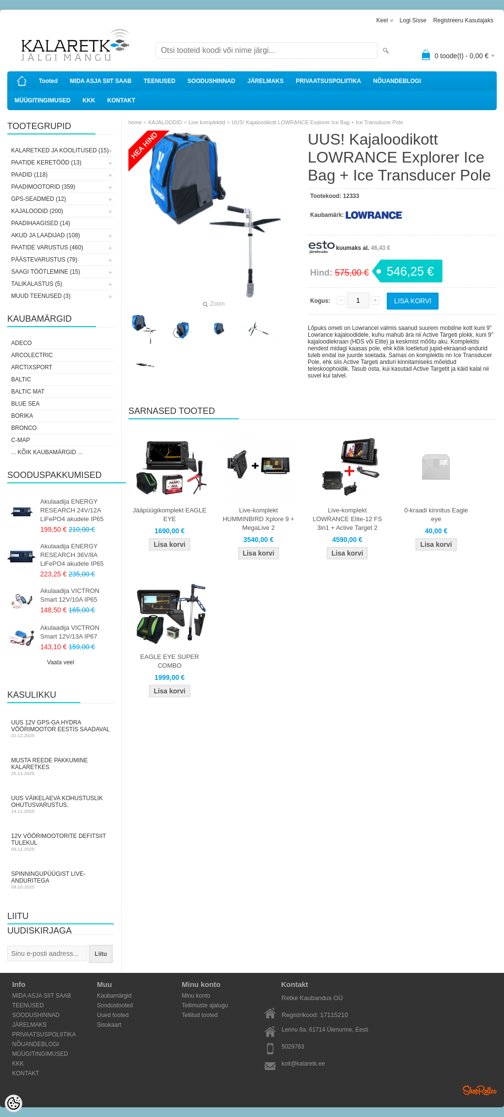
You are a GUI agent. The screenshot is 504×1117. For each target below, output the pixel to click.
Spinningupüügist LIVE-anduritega (60, 880)
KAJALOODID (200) (37, 211)
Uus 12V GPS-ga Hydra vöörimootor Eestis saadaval (60, 728)
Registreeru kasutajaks (463, 20)
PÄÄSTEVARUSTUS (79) (44, 259)
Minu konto (196, 995)
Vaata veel (60, 662)
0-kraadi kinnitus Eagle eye (436, 515)
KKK (88, 100)
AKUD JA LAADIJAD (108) (45, 235)
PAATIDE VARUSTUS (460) (47, 247)
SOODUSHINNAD (212, 81)
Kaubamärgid (114, 995)
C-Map (20, 440)
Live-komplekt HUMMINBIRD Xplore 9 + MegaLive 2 (258, 519)
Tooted (48, 81)
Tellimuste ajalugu (205, 1005)
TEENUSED (159, 81)
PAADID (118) (29, 174)
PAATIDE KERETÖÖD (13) (46, 162)
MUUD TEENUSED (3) (40, 296)
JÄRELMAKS (265, 81)
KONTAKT (121, 100)
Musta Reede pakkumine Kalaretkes (60, 766)
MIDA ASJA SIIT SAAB (100, 81)
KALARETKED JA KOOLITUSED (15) (60, 150)
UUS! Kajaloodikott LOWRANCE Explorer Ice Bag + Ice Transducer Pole (317, 122)
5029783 (293, 1046)
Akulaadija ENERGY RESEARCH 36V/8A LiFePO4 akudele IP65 (72, 554)
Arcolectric (32, 355)
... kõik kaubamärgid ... (46, 452)
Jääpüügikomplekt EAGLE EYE (169, 515)
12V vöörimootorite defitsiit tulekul (60, 842)
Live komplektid (207, 122)
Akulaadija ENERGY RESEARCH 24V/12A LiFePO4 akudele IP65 (72, 510)
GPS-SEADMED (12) (38, 199)
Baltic (21, 379)
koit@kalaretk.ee (303, 1063)
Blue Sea (25, 403)
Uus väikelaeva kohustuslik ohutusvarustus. (60, 804)
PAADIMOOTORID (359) (43, 186)
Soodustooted (115, 1005)
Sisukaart (109, 1024)
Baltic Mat (28, 391)
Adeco (21, 343)
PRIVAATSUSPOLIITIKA (328, 81)
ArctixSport (31, 367)
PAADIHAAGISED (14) (40, 223)
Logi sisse (413, 20)
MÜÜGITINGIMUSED (42, 100)
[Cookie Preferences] (13, 1103)
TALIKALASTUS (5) (36, 283)
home (135, 122)
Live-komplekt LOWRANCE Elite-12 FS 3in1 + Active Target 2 (347, 519)
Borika (22, 415)
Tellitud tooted (200, 1015)
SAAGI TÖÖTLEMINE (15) (45, 271)
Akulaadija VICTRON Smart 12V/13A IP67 (69, 632)
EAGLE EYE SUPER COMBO (169, 661)
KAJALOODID (165, 122)
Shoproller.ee (480, 1090)
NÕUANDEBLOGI (397, 81)
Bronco (24, 428)
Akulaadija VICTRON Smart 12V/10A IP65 (69, 595)
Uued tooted (112, 1015)
